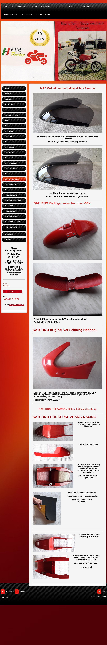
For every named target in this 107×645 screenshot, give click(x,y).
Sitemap (22, 591)
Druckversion (10, 591)
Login (103, 591)
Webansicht (94, 596)
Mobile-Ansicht (102, 596)
